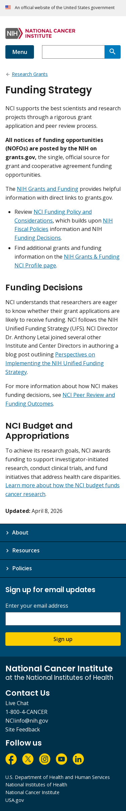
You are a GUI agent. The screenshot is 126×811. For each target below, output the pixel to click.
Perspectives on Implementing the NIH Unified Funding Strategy (54, 363)
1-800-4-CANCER (26, 712)
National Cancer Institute (32, 792)
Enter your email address (36, 605)
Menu (19, 52)
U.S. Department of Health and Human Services (57, 777)
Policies (22, 568)
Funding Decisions (37, 237)
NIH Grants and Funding (47, 189)
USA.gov (14, 800)
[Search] (112, 52)
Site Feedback (22, 729)
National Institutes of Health (36, 784)
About (20, 532)
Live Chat (17, 703)
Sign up (63, 639)
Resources (26, 550)
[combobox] (73, 52)
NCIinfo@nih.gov (26, 720)
